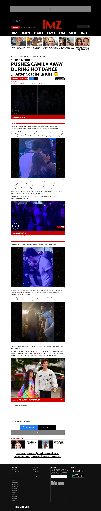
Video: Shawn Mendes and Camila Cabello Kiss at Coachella (21, 235)
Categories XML (15, 490)
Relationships (48, 453)
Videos (51, 33)
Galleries (14, 492)
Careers (33, 474)
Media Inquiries (35, 478)
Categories (14, 488)
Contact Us (34, 469)
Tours (72, 33)
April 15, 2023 (19, 83)
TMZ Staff (14, 81)
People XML (14, 496)
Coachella (46, 456)
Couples (56, 453)
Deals (83, 33)
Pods (62, 33)
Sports (26, 33)
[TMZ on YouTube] (59, 483)
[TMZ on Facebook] (12, 21)
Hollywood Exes (19, 456)
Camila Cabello (21, 453)
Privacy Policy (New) (16, 471)
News (14, 33)
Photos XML (14, 498)
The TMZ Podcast (55, 456)
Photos (38, 33)
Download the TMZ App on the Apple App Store (78, 470)
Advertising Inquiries (36, 476)
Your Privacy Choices (16, 478)
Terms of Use (15, 474)
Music (27, 456)
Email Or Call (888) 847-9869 (28, 27)
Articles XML (15, 482)
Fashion (39, 453)
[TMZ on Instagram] (19, 21)
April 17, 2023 (37, 83)
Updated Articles (15, 484)
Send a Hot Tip (35, 471)
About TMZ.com (15, 469)
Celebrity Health (36, 456)
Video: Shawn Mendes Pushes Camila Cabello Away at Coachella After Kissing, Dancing (21, 120)
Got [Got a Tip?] (16, 27)
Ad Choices (14, 476)
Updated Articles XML (17, 486)
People (13, 494)
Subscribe (65, 476)
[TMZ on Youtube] (16, 21)
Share (28, 427)
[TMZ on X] (14, 21)
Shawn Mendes (31, 453)
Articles (13, 480)
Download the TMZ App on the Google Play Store (78, 476)
